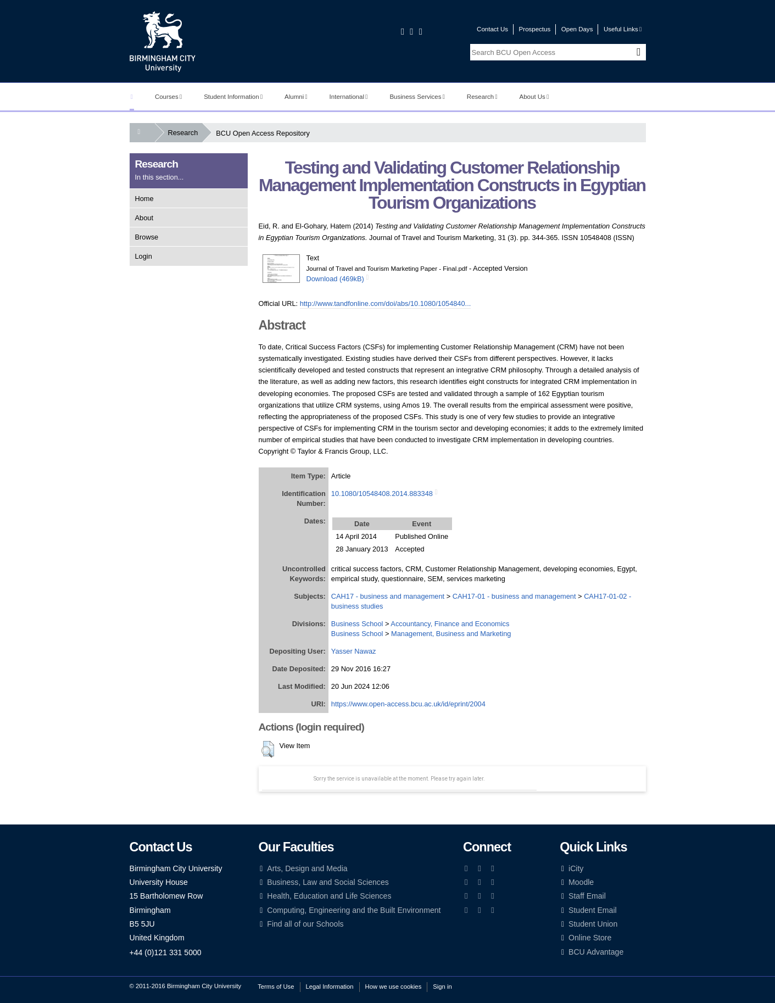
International (349, 96)
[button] (267, 749)
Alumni (296, 96)
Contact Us (492, 29)
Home (144, 198)
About (144, 218)
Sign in (442, 986)
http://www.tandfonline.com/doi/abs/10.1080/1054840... (385, 303)
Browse (147, 237)
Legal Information (330, 986)
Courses (168, 96)
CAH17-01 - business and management (514, 596)
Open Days (577, 29)
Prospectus (535, 29)
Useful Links (623, 29)
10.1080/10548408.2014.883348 (382, 493)
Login (143, 256)
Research (482, 96)
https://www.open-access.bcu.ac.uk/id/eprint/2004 (408, 704)
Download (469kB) (335, 279)
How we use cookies (393, 986)
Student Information (233, 96)
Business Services (417, 96)
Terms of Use (276, 986)
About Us (534, 96)
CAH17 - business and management (387, 596)
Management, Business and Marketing (451, 633)
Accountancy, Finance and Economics (450, 624)
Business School (357, 624)
